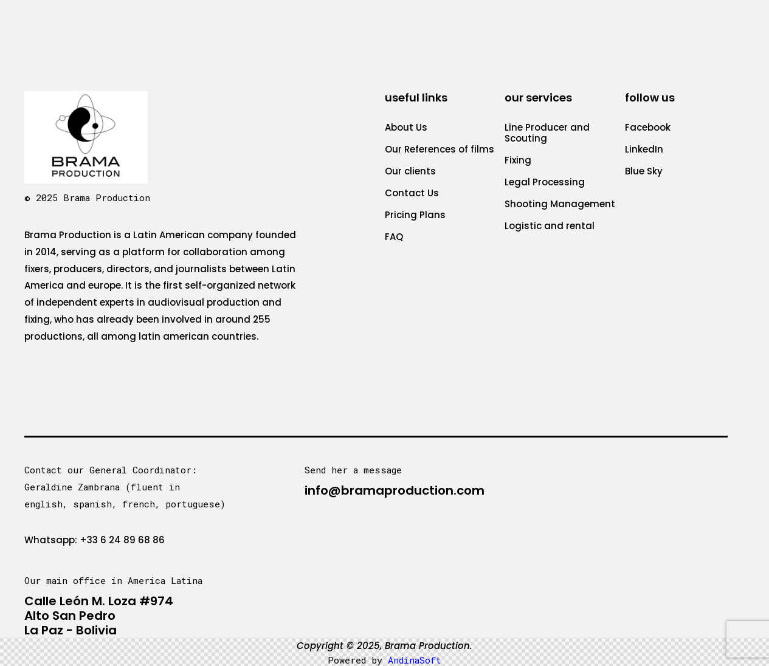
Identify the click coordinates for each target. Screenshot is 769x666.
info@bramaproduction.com (395, 490)
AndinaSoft (414, 660)
